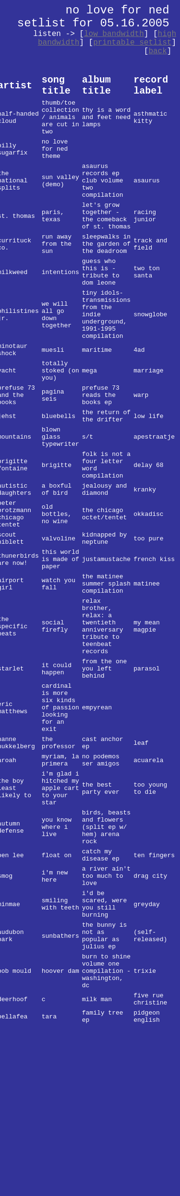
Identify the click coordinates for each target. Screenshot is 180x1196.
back (157, 51)
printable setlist (132, 42)
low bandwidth (114, 34)
